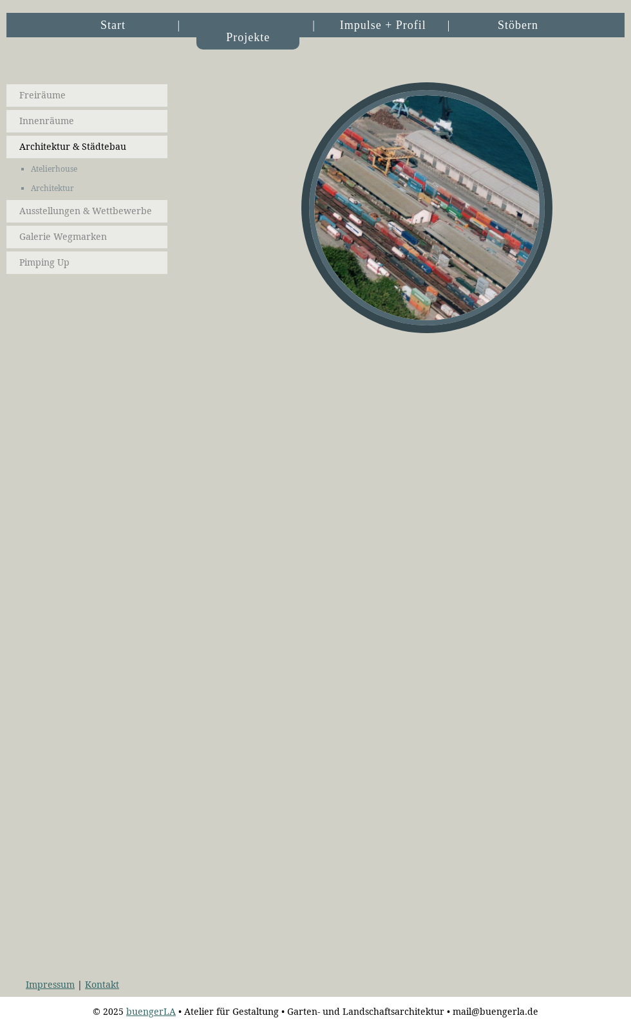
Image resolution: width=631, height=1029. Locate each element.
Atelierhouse (54, 169)
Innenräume (46, 121)
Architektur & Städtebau (72, 146)
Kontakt (102, 984)
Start (113, 25)
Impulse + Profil (383, 25)
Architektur (52, 188)
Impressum (50, 984)
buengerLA (151, 1011)
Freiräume (42, 95)
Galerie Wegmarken (63, 236)
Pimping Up (44, 262)
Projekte (248, 37)
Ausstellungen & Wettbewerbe (85, 211)
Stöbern (518, 25)
